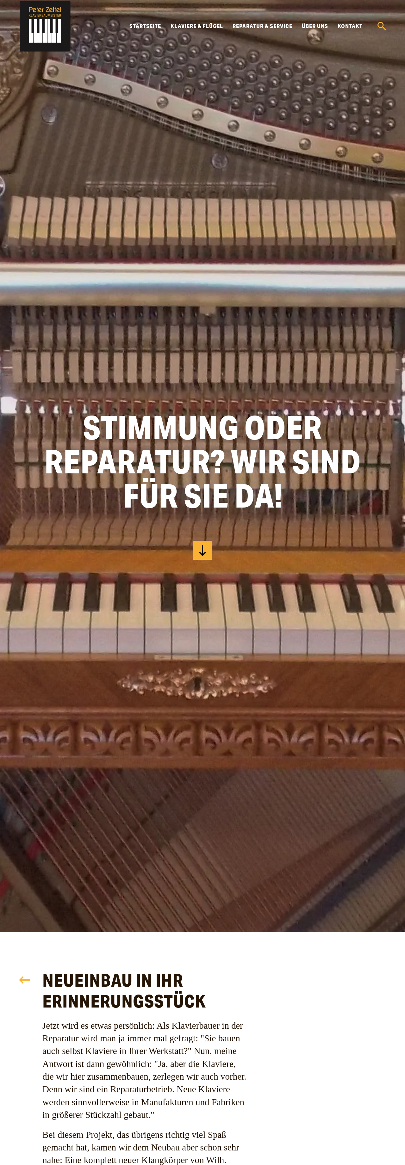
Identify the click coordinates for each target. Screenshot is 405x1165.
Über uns (315, 25)
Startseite (145, 25)
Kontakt (350, 25)
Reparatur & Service (262, 25)
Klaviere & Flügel (197, 25)
